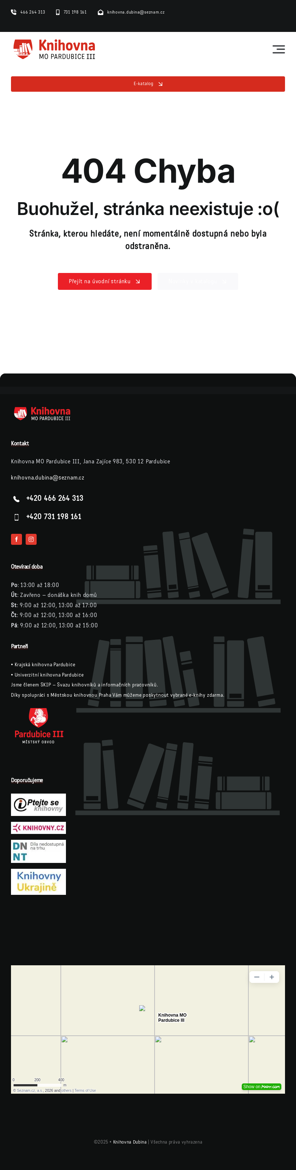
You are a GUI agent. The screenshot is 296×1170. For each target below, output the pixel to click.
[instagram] (31, 539)
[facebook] (16, 539)
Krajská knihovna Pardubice (45, 664)
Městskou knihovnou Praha (81, 695)
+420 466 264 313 (55, 499)
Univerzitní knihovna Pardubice (49, 675)
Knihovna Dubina (130, 1142)
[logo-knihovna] (54, 40)
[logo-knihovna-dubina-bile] (47, 408)
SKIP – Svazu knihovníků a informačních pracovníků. (99, 685)
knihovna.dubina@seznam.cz (48, 477)
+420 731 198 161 (53, 517)
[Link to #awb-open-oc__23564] (279, 49)
